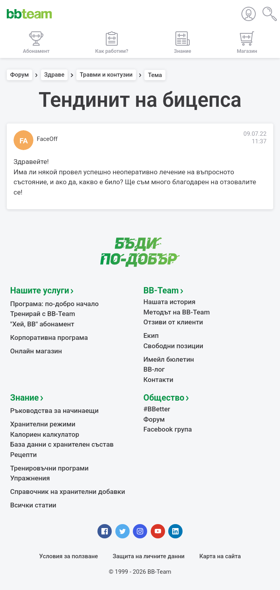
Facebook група (168, 429)
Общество (164, 398)
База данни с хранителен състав (62, 444)
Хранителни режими (43, 424)
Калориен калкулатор (45, 434)
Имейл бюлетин (169, 359)
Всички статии (33, 505)
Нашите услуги (39, 290)
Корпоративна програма (49, 337)
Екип (151, 335)
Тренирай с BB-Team (42, 314)
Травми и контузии (106, 75)
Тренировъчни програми (49, 468)
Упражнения (30, 478)
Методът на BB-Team (177, 312)
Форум (19, 75)
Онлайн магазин (36, 351)
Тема (155, 75)
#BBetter (157, 409)
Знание (24, 398)
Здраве (54, 75)
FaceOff (47, 139)
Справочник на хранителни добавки (67, 492)
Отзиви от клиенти (173, 322)
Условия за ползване (68, 556)
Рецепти (23, 455)
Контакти (158, 380)
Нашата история (170, 302)
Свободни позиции (174, 346)
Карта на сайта (220, 556)
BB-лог (154, 369)
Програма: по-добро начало (54, 304)
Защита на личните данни (149, 556)
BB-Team (161, 290)
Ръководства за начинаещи (54, 411)
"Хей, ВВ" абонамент (42, 324)
